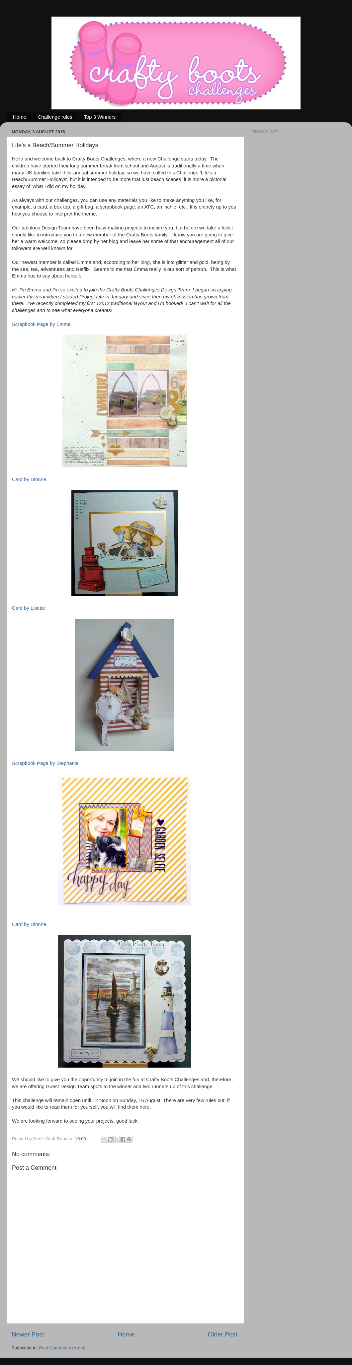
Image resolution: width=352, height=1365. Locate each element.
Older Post (222, 1334)
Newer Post (28, 1334)
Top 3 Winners (100, 117)
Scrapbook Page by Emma (41, 324)
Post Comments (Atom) (62, 1347)
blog (145, 262)
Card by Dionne (29, 479)
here (144, 1107)
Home (19, 117)
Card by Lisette (28, 608)
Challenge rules (55, 117)
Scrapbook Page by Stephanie (45, 763)
